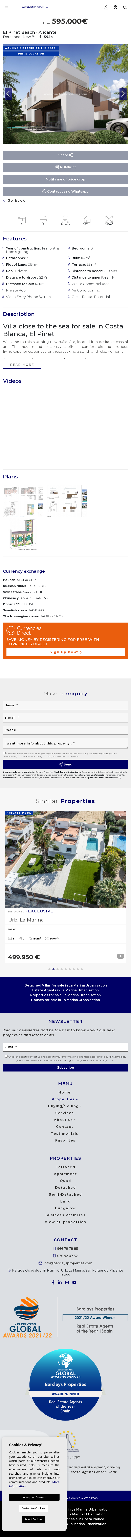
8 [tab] (78, 969)
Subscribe (65, 1067)
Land (65, 1201)
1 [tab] (49, 969)
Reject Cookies (33, 1519)
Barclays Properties (35, 6)
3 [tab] (58, 969)
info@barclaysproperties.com (65, 1263)
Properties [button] (63, 1099)
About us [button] (63, 1120)
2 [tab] (53, 969)
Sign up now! (66, 652)
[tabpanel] (65, 887)
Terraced (65, 1167)
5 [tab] (66, 969)
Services (64, 1113)
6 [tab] (70, 969)
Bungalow (65, 1208)
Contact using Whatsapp (65, 191)
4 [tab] (62, 969)
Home (65, 1092)
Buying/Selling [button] (63, 1106)
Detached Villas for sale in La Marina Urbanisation (65, 985)
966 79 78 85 (65, 1249)
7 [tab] (74, 969)
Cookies (74, 1498)
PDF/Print (65, 167)
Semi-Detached (65, 1194)
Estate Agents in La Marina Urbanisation (65, 990)
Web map (91, 1498)
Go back (14, 200)
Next (123, 94)
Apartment (65, 1174)
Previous (8, 94)
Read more (22, 365)
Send (65, 764)
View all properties (65, 1222)
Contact (64, 1127)
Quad (65, 1181)
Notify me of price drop (65, 179)
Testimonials (65, 1133)
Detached (65, 1188)
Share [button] (65, 155)
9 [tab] (82, 969)
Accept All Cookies (34, 1497)
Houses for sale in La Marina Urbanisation (65, 1000)
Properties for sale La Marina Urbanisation (65, 995)
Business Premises (65, 1215)
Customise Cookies (33, 1508)
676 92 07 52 (65, 1256)
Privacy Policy (102, 753)
